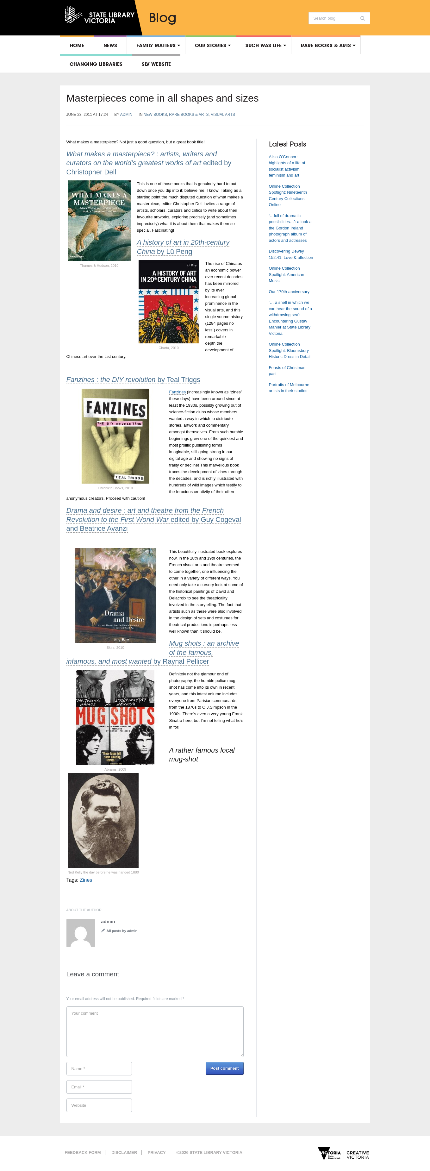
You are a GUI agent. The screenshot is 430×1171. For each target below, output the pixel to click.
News (110, 45)
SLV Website (156, 64)
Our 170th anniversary (289, 291)
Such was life (264, 45)
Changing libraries (96, 64)
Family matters (156, 45)
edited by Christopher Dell (149, 163)
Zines (86, 880)
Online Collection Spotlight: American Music (286, 274)
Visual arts (223, 114)
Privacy (157, 1152)
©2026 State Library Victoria (209, 1152)
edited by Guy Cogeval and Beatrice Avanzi (153, 519)
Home (77, 45)
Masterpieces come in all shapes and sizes (162, 98)
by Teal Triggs (133, 380)
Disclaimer (124, 1152)
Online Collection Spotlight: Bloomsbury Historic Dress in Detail (289, 350)
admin (126, 114)
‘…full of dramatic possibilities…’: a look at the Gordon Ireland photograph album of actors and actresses (291, 228)
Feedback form (83, 1152)
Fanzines (177, 392)
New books (155, 114)
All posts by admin (122, 931)
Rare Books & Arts (326, 45)
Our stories (210, 45)
